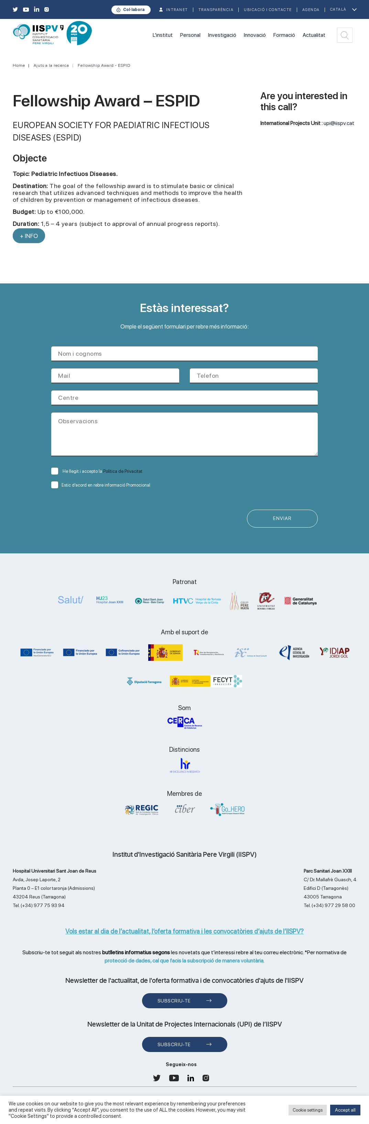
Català (338, 9)
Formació (284, 35)
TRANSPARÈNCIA (216, 10)
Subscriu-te (174, 1000)
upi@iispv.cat (339, 123)
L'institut (163, 35)
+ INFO (29, 235)
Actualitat (314, 35)
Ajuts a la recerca (51, 65)
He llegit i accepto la (96, 471)
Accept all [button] (345, 1110)
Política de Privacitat (122, 471)
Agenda (311, 10)
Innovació (255, 35)
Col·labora (133, 9)
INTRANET (177, 10)
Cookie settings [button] (308, 1110)
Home (19, 65)
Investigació (222, 35)
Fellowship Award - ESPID (104, 65)
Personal (190, 35)
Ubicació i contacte (268, 10)
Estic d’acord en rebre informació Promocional (100, 485)
